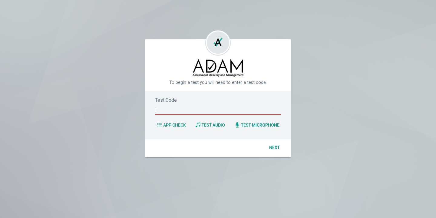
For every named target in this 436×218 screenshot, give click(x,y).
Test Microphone (257, 124)
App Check (171, 124)
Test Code (166, 99)
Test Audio (210, 124)
